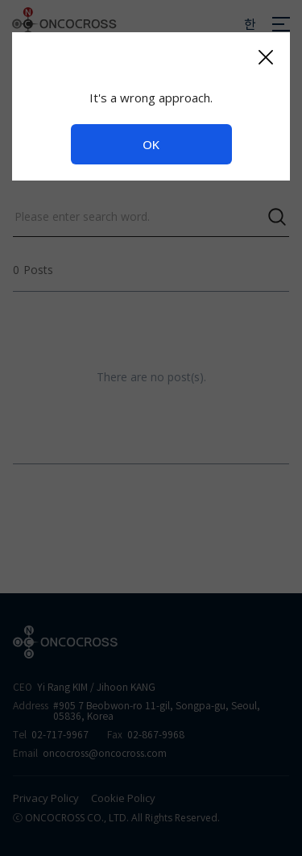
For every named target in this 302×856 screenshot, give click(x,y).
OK (151, 144)
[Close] (265, 57)
